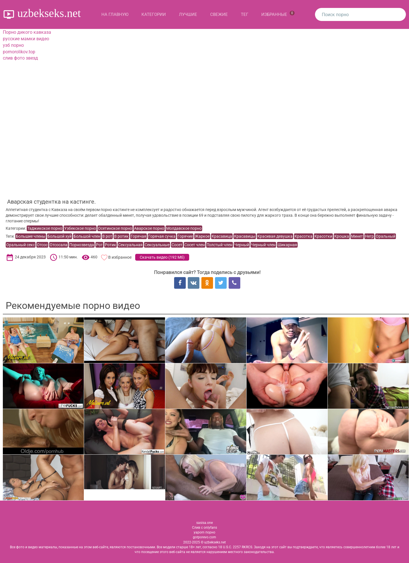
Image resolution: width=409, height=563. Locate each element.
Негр (369, 236)
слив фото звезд (20, 58)
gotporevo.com (204, 537)
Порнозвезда (81, 245)
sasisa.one (204, 523)
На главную (114, 14)
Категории (153, 14)
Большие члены (30, 236)
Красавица (222, 236)
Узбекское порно (80, 228)
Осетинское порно (115, 228)
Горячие (185, 236)
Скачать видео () (162, 257)
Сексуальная (130, 245)
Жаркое (202, 236)
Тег (244, 14)
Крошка (341, 236)
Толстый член (219, 245)
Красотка (303, 236)
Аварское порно (149, 228)
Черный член (263, 245)
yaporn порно (204, 532)
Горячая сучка (162, 236)
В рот (107, 236)
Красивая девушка (275, 236)
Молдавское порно (184, 228)
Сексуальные (157, 245)
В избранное (120, 257)
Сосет (177, 245)
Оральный (385, 236)
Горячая (138, 236)
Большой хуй (59, 236)
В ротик (121, 236)
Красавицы (244, 236)
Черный (241, 245)
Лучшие (188, 14)
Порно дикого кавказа (27, 32)
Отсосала (58, 245)
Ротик (110, 245)
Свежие (219, 14)
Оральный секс (20, 245)
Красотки (323, 236)
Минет (357, 236)
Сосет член (194, 245)
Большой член (87, 236)
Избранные (278, 14)
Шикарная (287, 245)
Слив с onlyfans (204, 528)
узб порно (13, 45)
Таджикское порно (44, 228)
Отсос (42, 245)
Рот (99, 245)
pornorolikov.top (19, 51)
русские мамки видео (26, 38)
